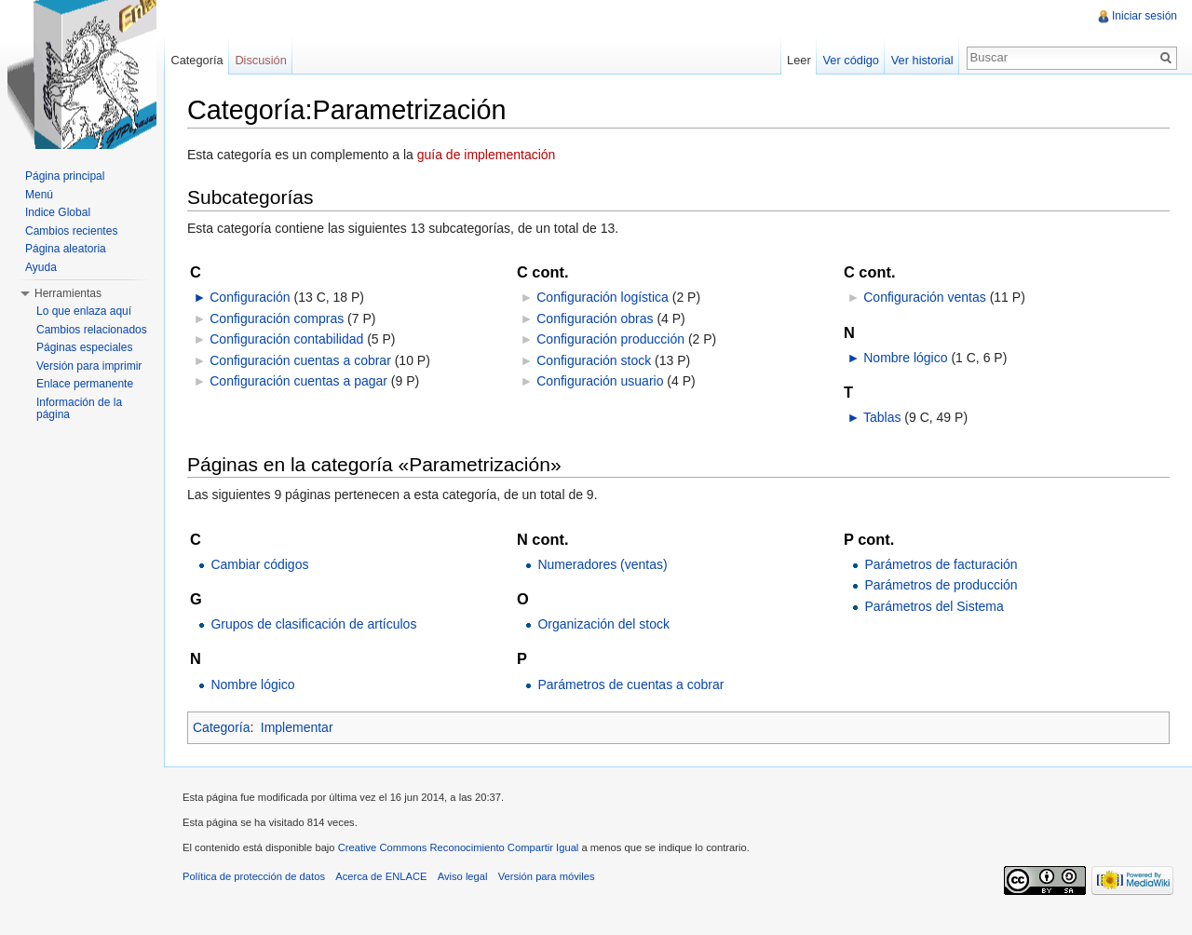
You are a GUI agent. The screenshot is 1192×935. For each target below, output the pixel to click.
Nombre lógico (905, 357)
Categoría (221, 727)
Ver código (850, 60)
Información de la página (79, 409)
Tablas (882, 417)
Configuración (250, 297)
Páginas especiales (84, 347)
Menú (39, 194)
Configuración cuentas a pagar (298, 380)
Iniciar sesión (1144, 15)
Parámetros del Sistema (933, 606)
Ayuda (41, 267)
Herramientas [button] (68, 293)
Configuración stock (593, 360)
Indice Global (57, 212)
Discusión (260, 60)
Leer (799, 60)
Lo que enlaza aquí (83, 311)
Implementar (297, 727)
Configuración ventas (924, 297)
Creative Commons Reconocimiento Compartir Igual (458, 847)
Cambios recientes (71, 230)
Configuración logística (602, 297)
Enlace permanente (84, 383)
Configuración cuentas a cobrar (300, 360)
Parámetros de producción (940, 584)
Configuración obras (594, 318)
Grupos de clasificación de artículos (313, 624)
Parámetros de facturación (940, 564)
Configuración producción (610, 339)
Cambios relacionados (91, 329)
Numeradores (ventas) (602, 564)
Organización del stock (603, 624)
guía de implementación (486, 154)
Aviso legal (463, 876)
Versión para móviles (546, 876)
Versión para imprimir (89, 366)
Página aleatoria (65, 248)
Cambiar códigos (259, 564)
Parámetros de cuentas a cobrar (630, 684)
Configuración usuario (599, 380)
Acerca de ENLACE (381, 876)
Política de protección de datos (254, 876)
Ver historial (922, 60)
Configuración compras (277, 318)
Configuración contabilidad (286, 339)
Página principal (64, 176)
